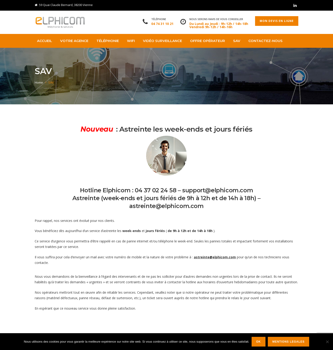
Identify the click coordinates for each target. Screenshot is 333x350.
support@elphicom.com (217, 190)
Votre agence (74, 41)
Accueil (44, 41)
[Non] (327, 341)
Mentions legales (288, 341)
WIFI (131, 41)
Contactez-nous (265, 41)
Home (39, 82)
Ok (258, 341)
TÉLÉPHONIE (107, 41)
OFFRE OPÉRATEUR (207, 41)
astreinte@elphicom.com (166, 205)
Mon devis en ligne (277, 21)
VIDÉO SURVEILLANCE (162, 41)
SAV (236, 41)
